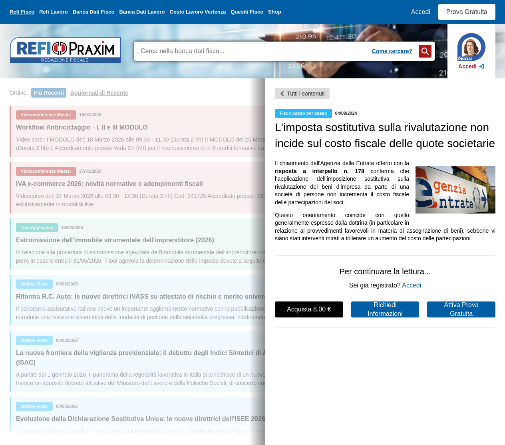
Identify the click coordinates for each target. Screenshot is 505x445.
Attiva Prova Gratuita (461, 309)
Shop (274, 12)
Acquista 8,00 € (309, 309)
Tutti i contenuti (302, 93)
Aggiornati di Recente (99, 93)
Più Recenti (49, 93)
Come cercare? (392, 51)
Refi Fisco (22, 12)
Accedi (420, 11)
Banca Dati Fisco (94, 12)
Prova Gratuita (466, 11)
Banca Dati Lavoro (142, 12)
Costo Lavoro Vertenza (198, 12)
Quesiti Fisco (247, 12)
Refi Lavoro (53, 12)
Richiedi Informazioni (385, 309)
